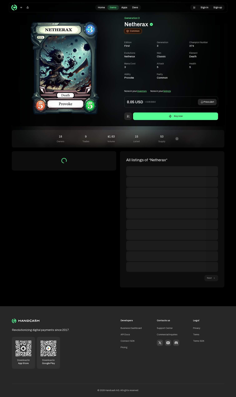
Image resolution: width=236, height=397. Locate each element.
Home (101, 7)
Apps (124, 7)
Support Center (165, 328)
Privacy (196, 328)
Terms (196, 334)
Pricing (124, 347)
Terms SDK (198, 341)
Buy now (175, 116)
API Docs (125, 334)
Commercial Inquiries (167, 334)
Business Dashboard (131, 328)
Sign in (204, 7)
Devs (135, 7)
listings (167, 91)
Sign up (217, 7)
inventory (142, 91)
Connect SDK (128, 341)
